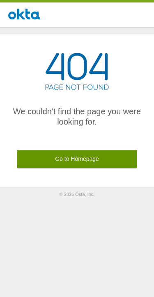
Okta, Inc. (84, 194)
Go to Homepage (77, 159)
